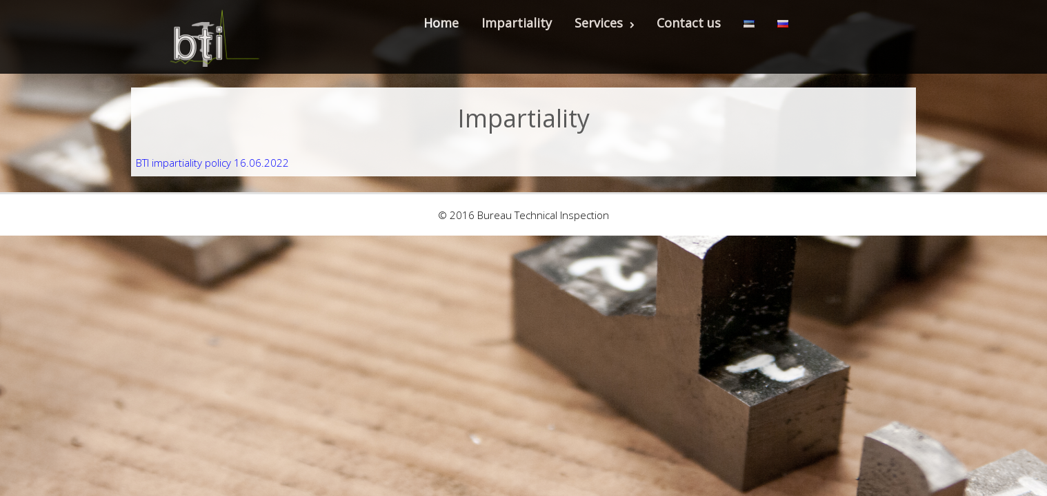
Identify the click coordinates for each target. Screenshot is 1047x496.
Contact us (689, 22)
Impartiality (516, 22)
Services (604, 23)
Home (441, 22)
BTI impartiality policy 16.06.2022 (212, 162)
